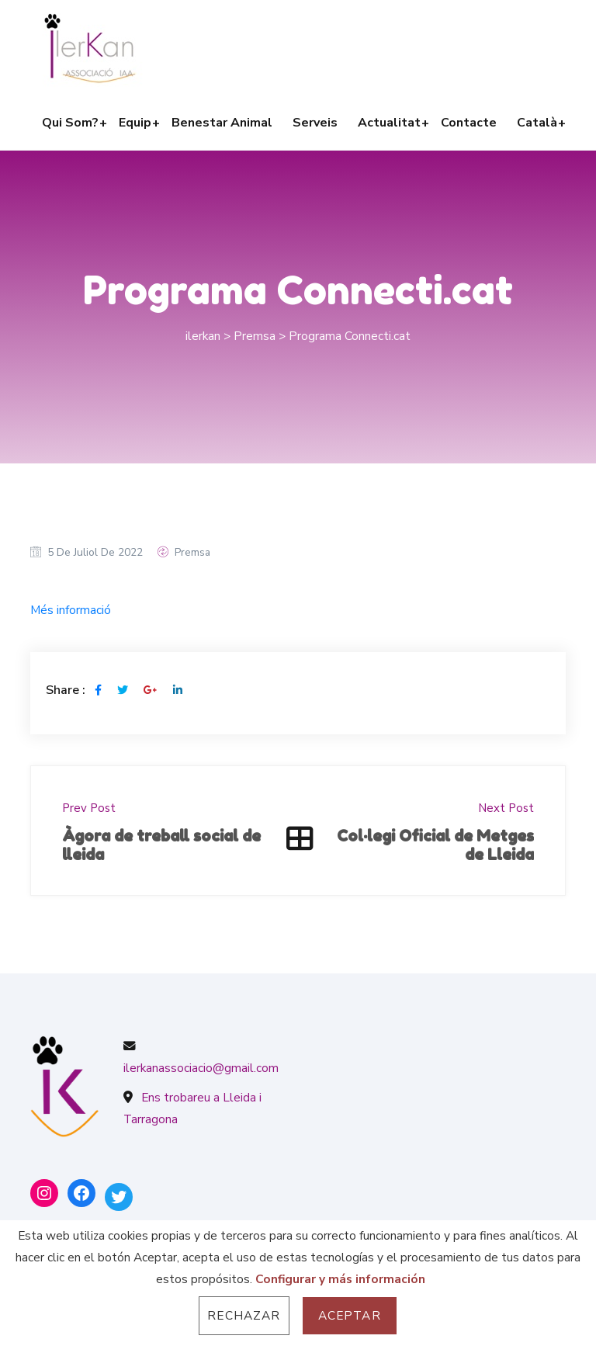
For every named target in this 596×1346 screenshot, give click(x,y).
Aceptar (349, 1315)
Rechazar (243, 1315)
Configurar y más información (340, 1279)
